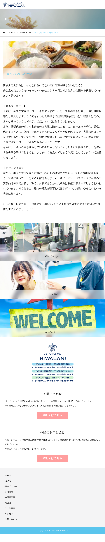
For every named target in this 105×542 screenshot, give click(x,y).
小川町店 (9, 492)
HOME (8, 475)
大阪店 (8, 502)
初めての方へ (11, 486)
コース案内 (10, 508)
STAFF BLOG (13, 44)
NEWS (8, 481)
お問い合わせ (11, 519)
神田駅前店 (10, 497)
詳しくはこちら (52, 415)
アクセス (9, 513)
